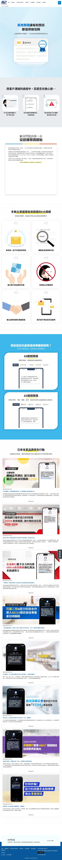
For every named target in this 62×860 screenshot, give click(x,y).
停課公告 (45, 404)
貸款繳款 (45, 364)
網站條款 (44, 2)
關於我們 (13, 2)
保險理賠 (30, 364)
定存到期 (38, 364)
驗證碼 (16, 364)
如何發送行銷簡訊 (20, 2)
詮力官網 (3, 854)
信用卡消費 (23, 364)
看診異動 (38, 404)
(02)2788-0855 (42, 854)
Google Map (41, 852)
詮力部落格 (9, 854)
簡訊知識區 (38, 2)
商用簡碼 (27, 2)
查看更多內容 (31, 501)
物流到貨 (16, 404)
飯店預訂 (30, 404)
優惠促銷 (23, 404)
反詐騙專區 (32, 2)
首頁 (9, 2)
